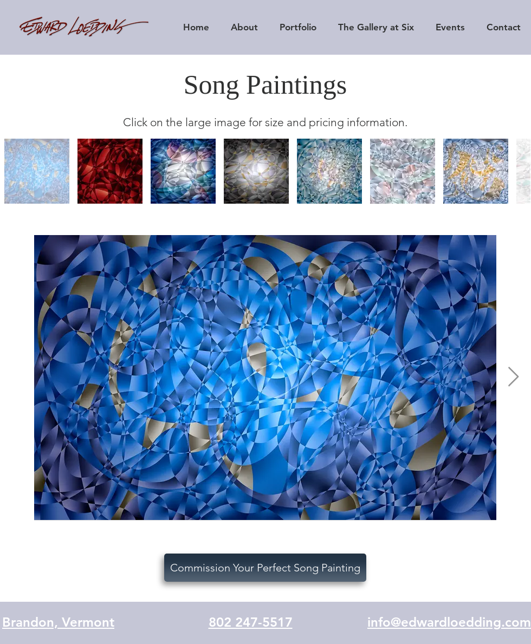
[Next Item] (513, 377)
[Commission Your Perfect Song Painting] (265, 568)
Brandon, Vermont (58, 622)
